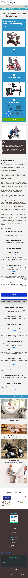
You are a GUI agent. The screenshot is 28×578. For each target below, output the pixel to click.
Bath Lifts (14, 543)
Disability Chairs (14, 546)
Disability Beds (14, 545)
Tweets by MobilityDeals (5, 552)
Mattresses (14, 539)
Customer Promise (14, 531)
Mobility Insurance (14, 540)
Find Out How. (17, 8)
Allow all (14, 294)
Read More (14, 237)
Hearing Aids (14, 542)
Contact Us (14, 528)
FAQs (14, 529)
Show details (22, 291)
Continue (14, 119)
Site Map (14, 532)
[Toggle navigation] (26, 6)
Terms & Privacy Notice (14, 534)
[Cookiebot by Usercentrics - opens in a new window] (22, 279)
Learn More (13, 9)
